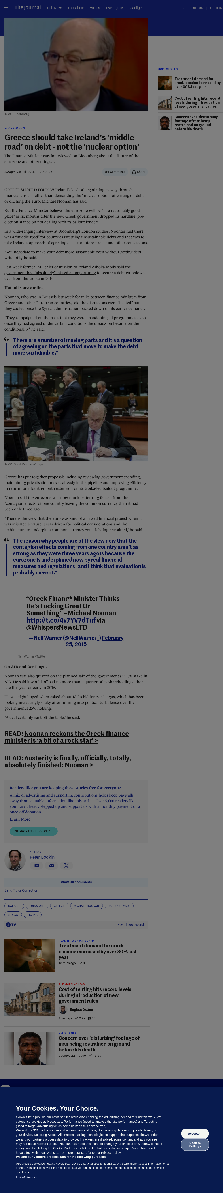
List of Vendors (26, 1177)
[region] (111, 1140)
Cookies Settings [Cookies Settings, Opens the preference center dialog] (195, 1144)
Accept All (195, 1133)
